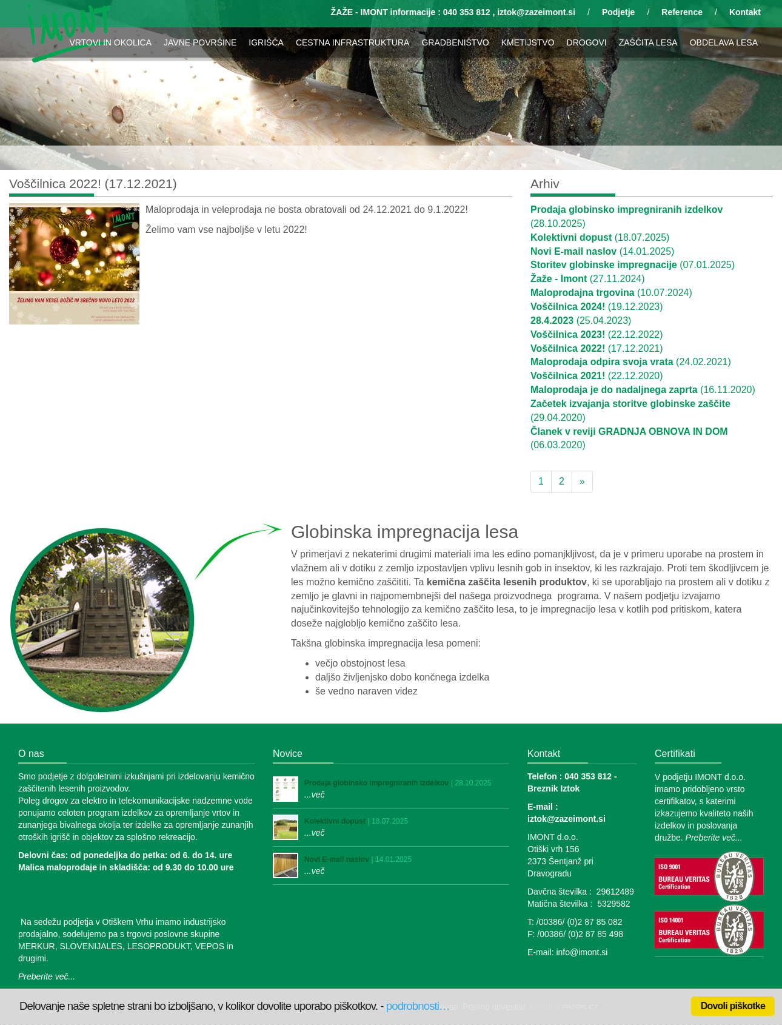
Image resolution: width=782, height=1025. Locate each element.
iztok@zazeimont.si (536, 12)
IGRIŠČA (266, 42)
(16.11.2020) (642, 390)
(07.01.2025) (632, 265)
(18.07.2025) (599, 237)
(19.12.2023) (596, 306)
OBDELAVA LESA (724, 42)
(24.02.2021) (630, 362)
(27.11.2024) (587, 279)
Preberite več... (46, 976)
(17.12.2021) (596, 348)
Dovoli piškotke (733, 1006)
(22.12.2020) (596, 376)
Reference (682, 12)
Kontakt (745, 12)
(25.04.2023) (580, 320)
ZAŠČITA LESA (648, 42)
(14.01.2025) (602, 251)
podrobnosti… (418, 1006)
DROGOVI (587, 42)
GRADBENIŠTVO (455, 42)
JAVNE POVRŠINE (200, 42)
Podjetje (618, 12)
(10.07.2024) (611, 292)
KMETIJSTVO (528, 42)
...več (314, 794)
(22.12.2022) (596, 334)
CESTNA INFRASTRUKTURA (352, 42)
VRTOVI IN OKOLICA (110, 42)
